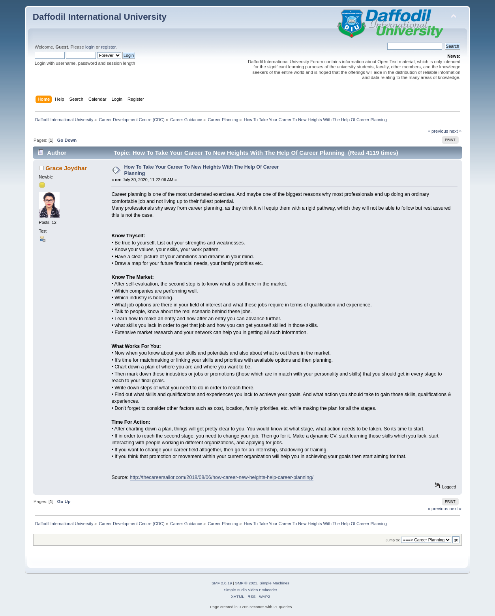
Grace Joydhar (66, 168)
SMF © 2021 (246, 583)
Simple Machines (274, 583)
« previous (438, 131)
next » (456, 131)
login (90, 47)
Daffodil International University (100, 17)
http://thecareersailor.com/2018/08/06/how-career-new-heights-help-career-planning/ (221, 477)
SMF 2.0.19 (222, 583)
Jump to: (393, 540)
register (108, 47)
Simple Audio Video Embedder (250, 590)
